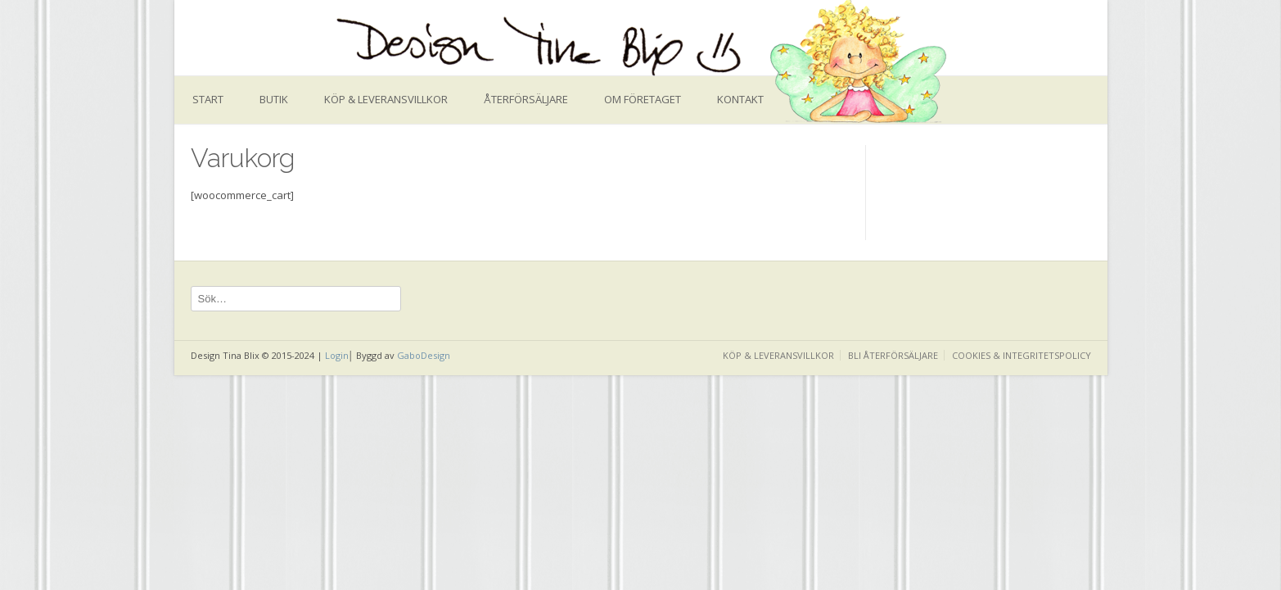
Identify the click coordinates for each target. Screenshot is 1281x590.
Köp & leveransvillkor (386, 99)
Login (337, 355)
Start (207, 99)
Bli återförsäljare (893, 355)
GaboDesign (423, 355)
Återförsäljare (526, 99)
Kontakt (740, 99)
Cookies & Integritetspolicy (1021, 355)
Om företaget (642, 99)
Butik (273, 99)
